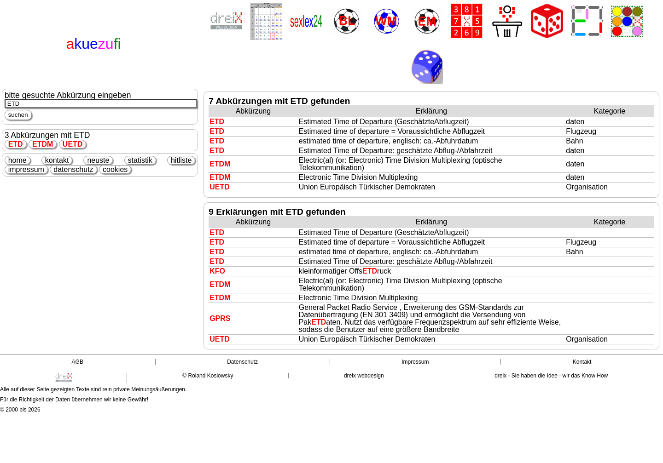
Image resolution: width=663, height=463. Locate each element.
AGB (77, 362)
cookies (115, 169)
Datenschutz (242, 362)
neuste (98, 160)
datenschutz (73, 169)
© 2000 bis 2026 (20, 409)
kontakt (57, 160)
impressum (26, 169)
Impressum (415, 362)
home (17, 160)
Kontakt (582, 362)
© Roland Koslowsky (207, 375)
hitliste (181, 160)
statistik (140, 160)
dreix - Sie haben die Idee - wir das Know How (551, 375)
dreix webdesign (364, 375)
